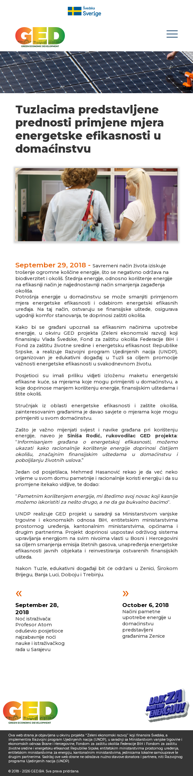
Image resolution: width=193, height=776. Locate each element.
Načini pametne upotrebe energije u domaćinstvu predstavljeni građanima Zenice (146, 616)
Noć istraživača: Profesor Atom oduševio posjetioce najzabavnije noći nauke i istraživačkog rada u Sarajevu (40, 622)
